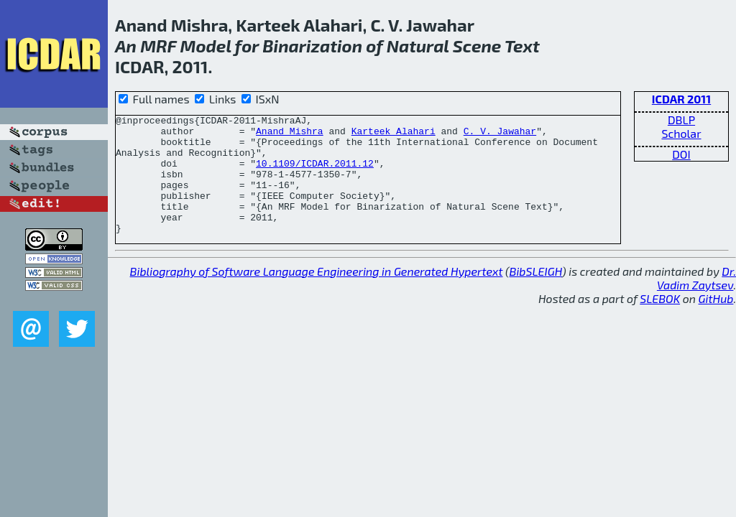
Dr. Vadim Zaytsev (696, 301)
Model (205, 45)
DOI (681, 154)
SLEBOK (660, 322)
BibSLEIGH (536, 295)
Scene (477, 45)
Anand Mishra (289, 135)
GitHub (716, 322)
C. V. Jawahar (500, 135)
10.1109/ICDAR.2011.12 (315, 173)
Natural (418, 45)
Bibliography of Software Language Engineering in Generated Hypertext (316, 295)
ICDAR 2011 (681, 99)
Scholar (681, 133)
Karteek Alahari (393, 135)
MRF (158, 45)
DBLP (681, 119)
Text (522, 45)
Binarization (312, 45)
